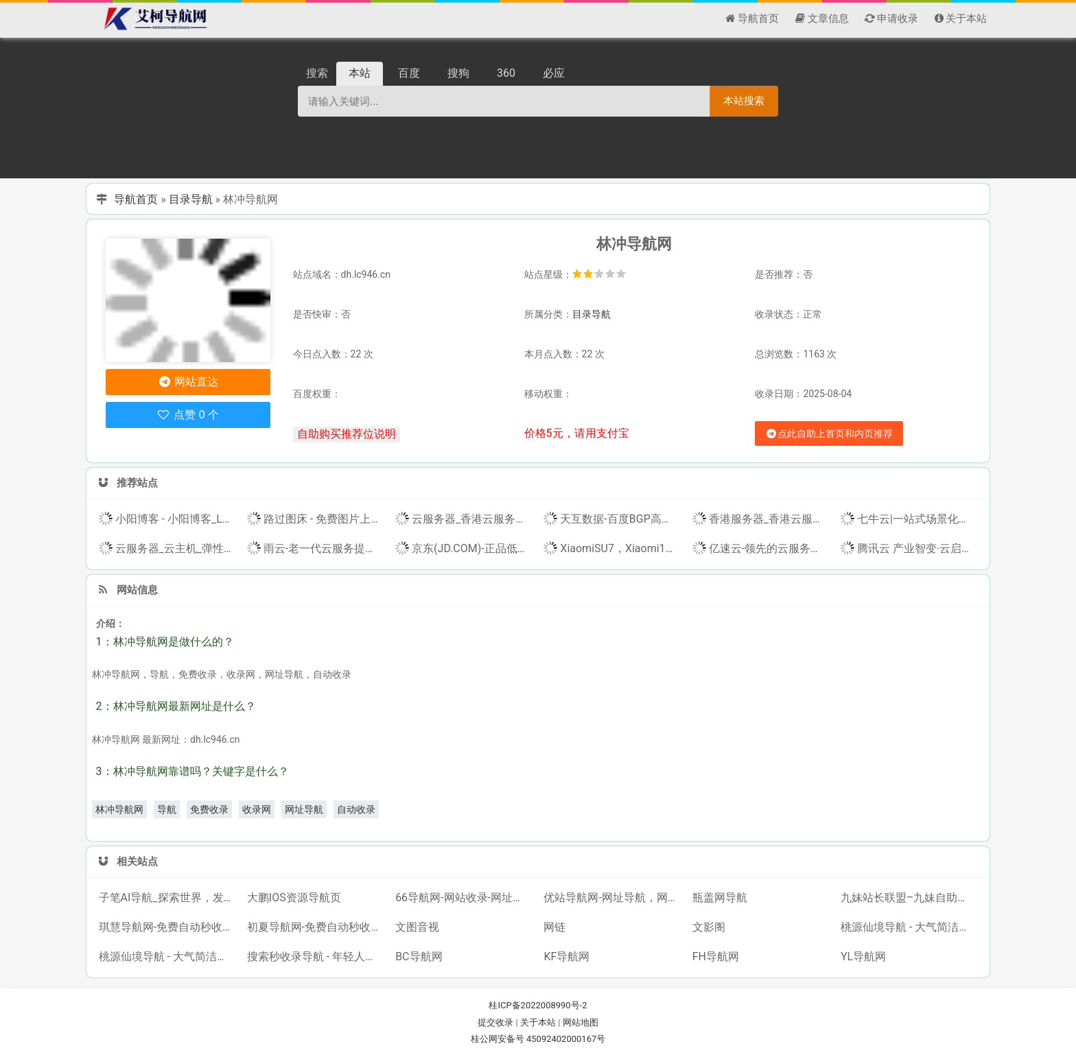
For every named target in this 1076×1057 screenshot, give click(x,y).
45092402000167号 (565, 1039)
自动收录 (356, 809)
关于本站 (538, 1022)
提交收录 (495, 1022)
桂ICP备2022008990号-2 (538, 1005)
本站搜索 (743, 100)
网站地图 (580, 1022)
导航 (166, 809)
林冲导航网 (119, 809)
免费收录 (209, 809)
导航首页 (136, 199)
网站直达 (187, 381)
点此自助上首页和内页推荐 (829, 433)
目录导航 (191, 199)
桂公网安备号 (498, 1039)
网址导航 (304, 809)
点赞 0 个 (187, 414)
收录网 (256, 809)
